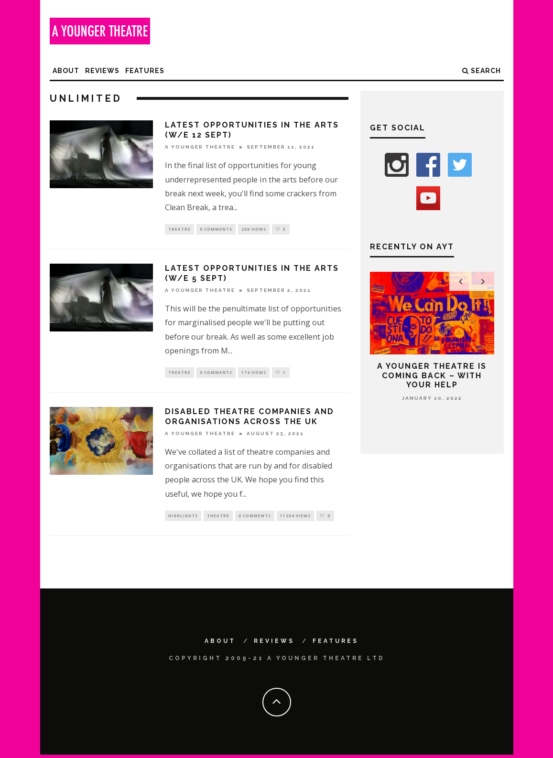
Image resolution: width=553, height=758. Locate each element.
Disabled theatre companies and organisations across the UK (249, 418)
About (66, 71)
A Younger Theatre (200, 146)
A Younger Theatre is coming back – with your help (432, 375)
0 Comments (216, 229)
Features (144, 71)
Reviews (102, 71)
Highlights (183, 518)
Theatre (179, 229)
